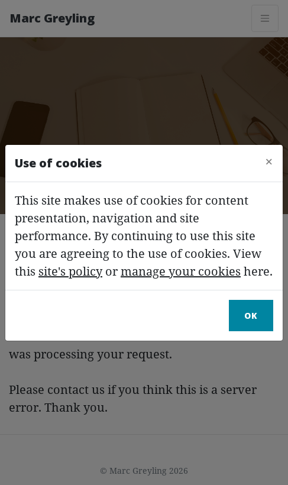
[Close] (269, 161)
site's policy (70, 271)
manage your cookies (181, 271)
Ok (251, 315)
